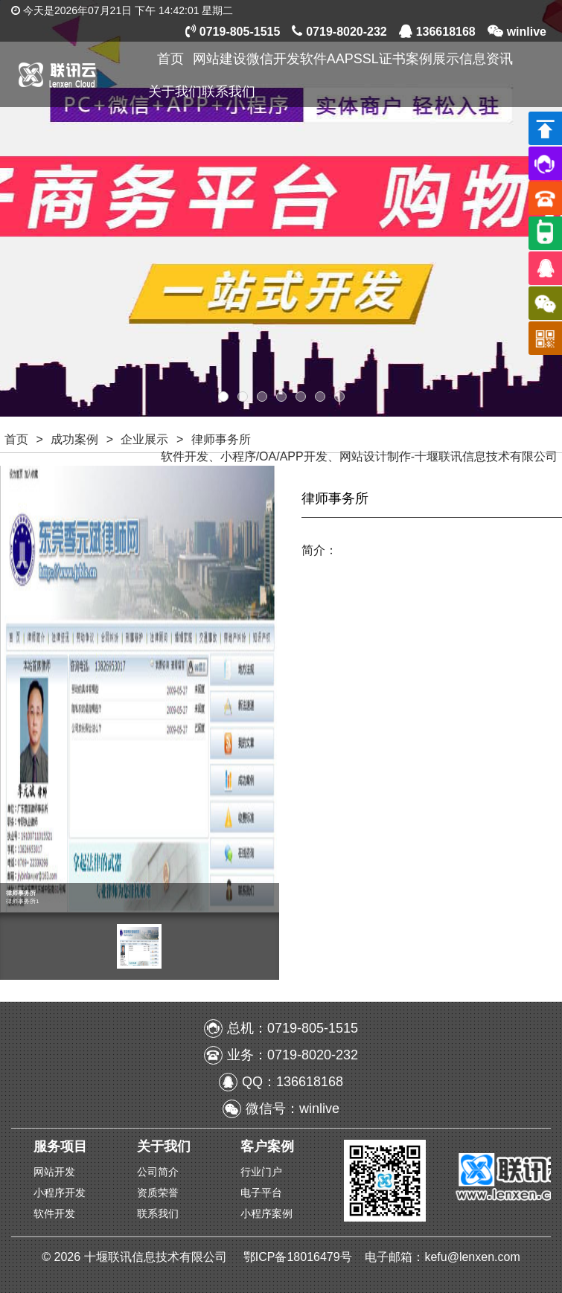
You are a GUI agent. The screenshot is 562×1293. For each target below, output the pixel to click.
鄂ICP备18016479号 (299, 1257)
